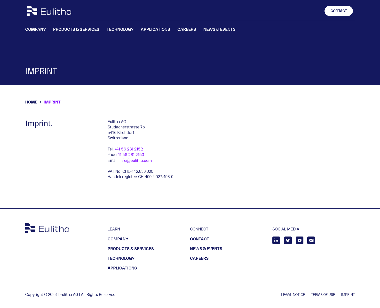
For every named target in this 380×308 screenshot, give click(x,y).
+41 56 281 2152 (129, 149)
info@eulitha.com (135, 160)
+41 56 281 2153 (130, 154)
